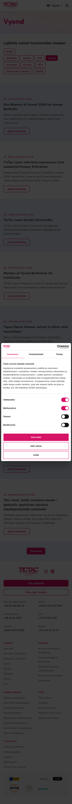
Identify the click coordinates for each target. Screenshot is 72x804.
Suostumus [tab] (12, 354)
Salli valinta (36, 446)
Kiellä (36, 455)
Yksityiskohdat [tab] (36, 354)
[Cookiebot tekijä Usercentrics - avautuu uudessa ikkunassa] (57, 347)
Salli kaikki (36, 437)
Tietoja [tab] (59, 354)
